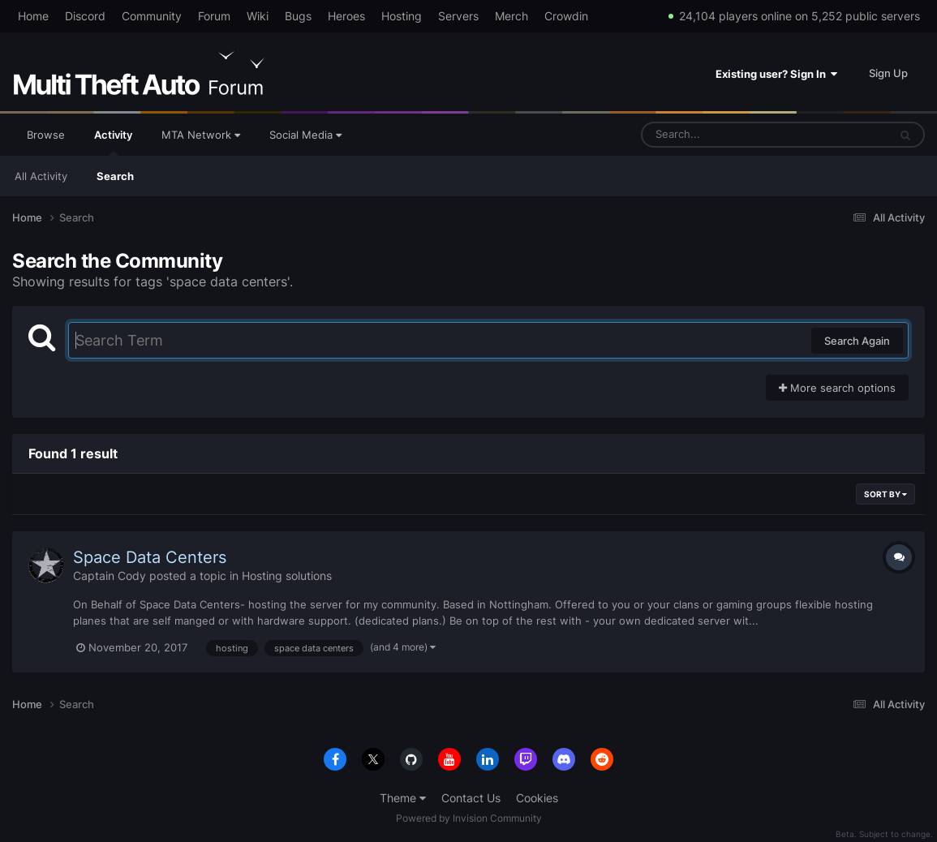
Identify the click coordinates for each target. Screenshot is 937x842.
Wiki (258, 16)
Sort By (885, 494)
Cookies (537, 798)
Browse (46, 134)
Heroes (346, 16)
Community (152, 16)
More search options (837, 387)
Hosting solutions (287, 575)
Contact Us (471, 798)
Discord (85, 16)
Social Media (305, 134)
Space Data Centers (149, 557)
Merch (511, 16)
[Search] (722, 134)
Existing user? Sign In (776, 73)
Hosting (401, 16)
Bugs (298, 16)
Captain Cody (109, 575)
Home (33, 16)
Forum (214, 16)
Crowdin (566, 16)
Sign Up (888, 73)
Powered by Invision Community (469, 818)
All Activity (41, 176)
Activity (113, 142)
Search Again (857, 340)
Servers (458, 16)
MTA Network (200, 134)
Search (115, 176)
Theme (403, 798)
